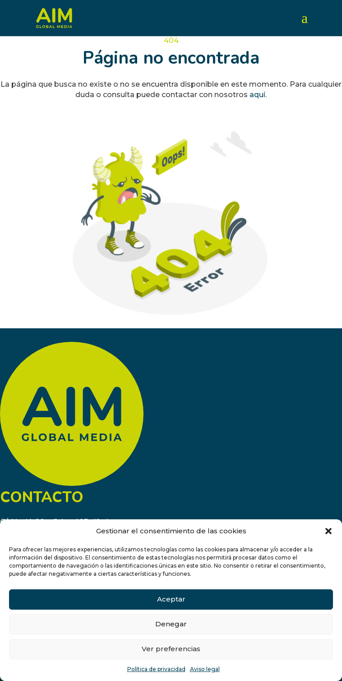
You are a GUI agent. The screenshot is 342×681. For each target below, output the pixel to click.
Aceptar (171, 599)
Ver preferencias (171, 648)
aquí (257, 94)
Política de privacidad (156, 669)
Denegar (171, 624)
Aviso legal (205, 669)
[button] (328, 531)
